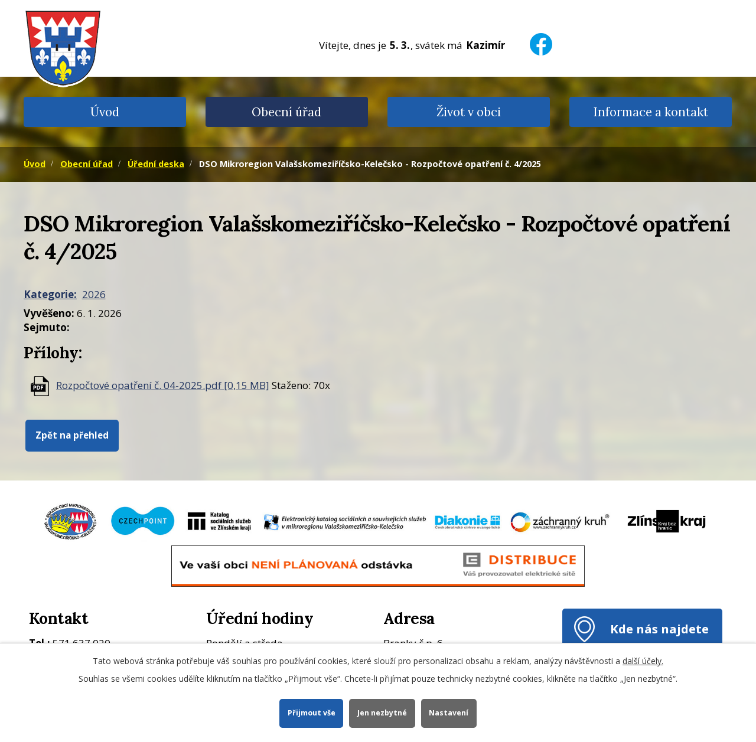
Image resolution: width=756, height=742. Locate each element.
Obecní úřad (286, 112)
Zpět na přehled (72, 435)
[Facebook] (541, 37)
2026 (94, 294)
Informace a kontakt (650, 112)
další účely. (643, 660)
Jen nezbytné (382, 713)
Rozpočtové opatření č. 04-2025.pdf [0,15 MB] (162, 385)
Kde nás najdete (659, 628)
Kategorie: (50, 294)
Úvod (104, 112)
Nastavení (449, 713)
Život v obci (468, 112)
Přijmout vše (311, 713)
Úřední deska (156, 163)
